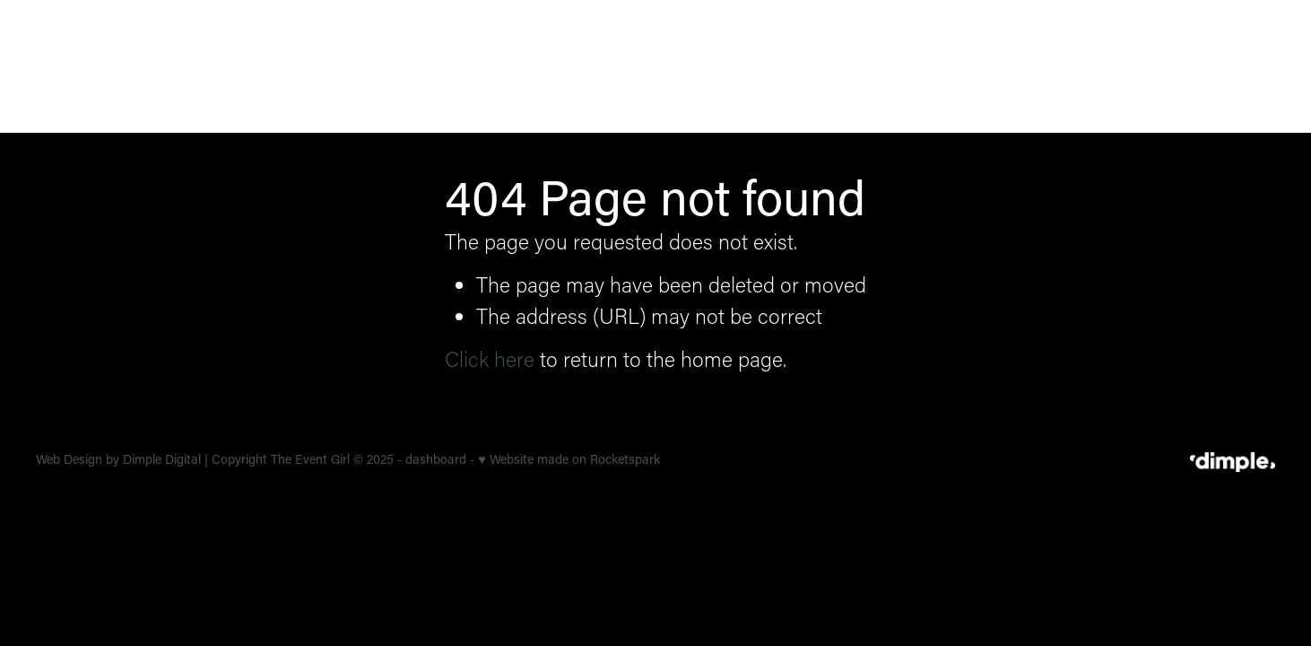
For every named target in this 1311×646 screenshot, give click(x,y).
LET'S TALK (1216, 66)
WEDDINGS (647, 64)
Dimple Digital (162, 458)
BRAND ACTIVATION (924, 64)
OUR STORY (1076, 64)
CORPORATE (769, 64)
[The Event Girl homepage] (159, 66)
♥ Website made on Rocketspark (568, 458)
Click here (489, 358)
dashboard (435, 458)
